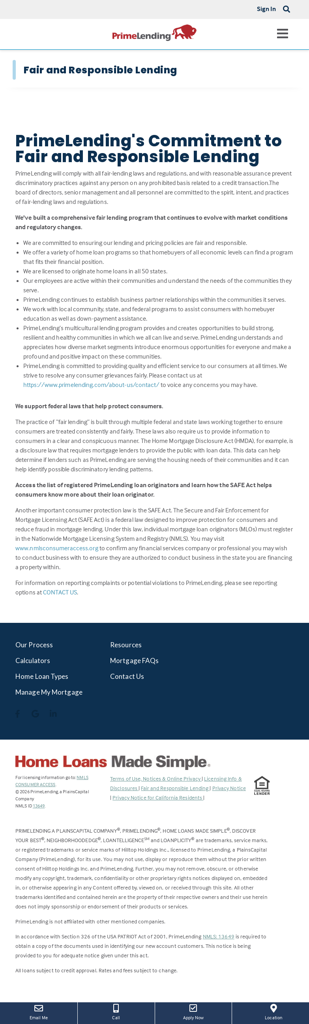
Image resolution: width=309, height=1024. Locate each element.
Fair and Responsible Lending (175, 788)
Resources (126, 645)
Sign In (266, 9)
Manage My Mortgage (48, 692)
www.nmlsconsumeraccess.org (56, 548)
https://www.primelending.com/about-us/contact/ (91, 385)
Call (116, 1011)
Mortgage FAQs (134, 660)
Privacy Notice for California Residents (157, 797)
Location (273, 1011)
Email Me (38, 1011)
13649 (39, 806)
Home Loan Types (42, 676)
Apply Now (193, 1011)
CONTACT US (60, 592)
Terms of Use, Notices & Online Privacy (156, 778)
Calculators (32, 660)
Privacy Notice (229, 788)
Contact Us (127, 676)
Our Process (34, 645)
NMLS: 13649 (218, 936)
